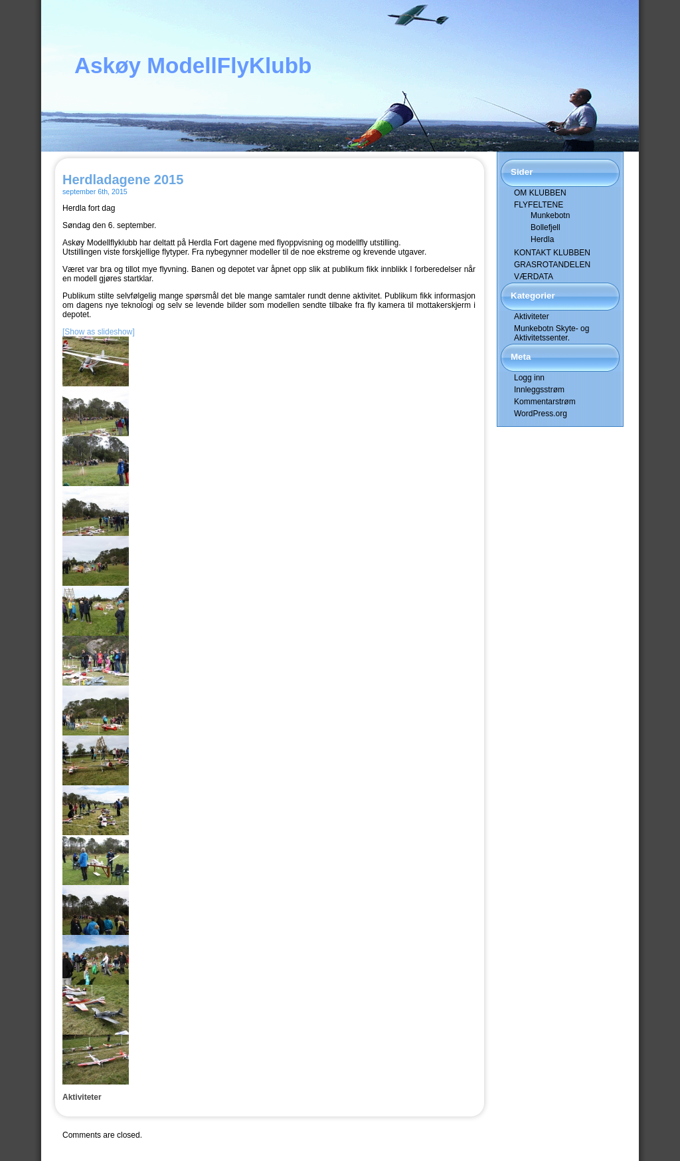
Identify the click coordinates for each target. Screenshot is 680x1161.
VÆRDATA (533, 276)
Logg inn (529, 377)
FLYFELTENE (538, 204)
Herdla (542, 239)
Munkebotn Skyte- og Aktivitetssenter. (551, 333)
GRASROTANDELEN (552, 264)
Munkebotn (550, 215)
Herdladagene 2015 (122, 179)
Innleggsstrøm (539, 389)
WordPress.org (540, 413)
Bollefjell (545, 227)
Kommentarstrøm (545, 401)
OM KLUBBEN (540, 192)
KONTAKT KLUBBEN (552, 252)
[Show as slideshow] (98, 331)
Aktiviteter (82, 1097)
